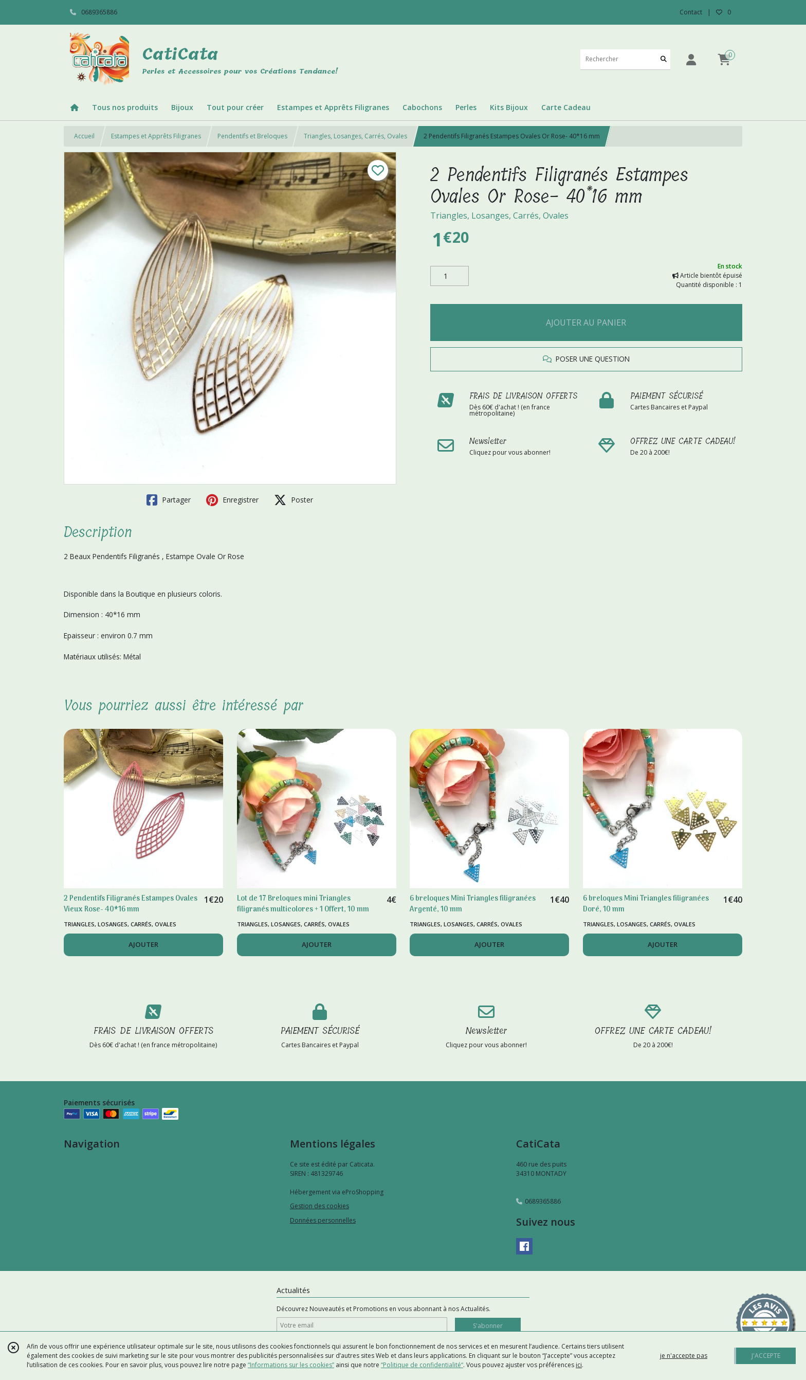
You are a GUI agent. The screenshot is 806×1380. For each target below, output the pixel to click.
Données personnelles (323, 1220)
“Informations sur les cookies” (291, 1364)
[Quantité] (449, 276)
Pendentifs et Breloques (252, 136)
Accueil (84, 136)
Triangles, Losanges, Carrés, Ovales (355, 136)
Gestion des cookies (319, 1206)
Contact (691, 12)
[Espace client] (691, 59)
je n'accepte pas (683, 1355)
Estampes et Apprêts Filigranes (156, 136)
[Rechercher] (663, 59)
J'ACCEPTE (766, 1355)
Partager (168, 500)
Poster (293, 500)
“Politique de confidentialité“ (422, 1364)
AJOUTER (143, 944)
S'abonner (488, 1325)
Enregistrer (232, 500)
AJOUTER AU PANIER (586, 322)
